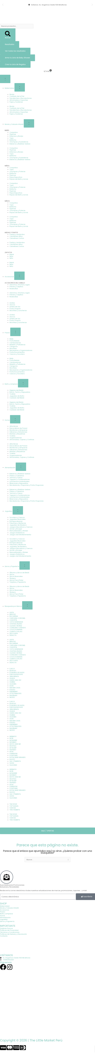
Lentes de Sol (15, 307)
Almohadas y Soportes (19, 100)
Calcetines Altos (16, 236)
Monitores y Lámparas (18, 430)
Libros (12, 574)
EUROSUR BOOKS (16, 674)
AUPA (12, 612)
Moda (12, 94)
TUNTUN (13, 808)
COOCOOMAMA (16, 629)
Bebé (12, 254)
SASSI (12, 763)
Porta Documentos (17, 352)
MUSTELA (13, 746)
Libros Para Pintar (16, 580)
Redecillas (14, 289)
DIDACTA (13, 635)
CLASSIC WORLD (16, 626)
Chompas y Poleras (17, 171)
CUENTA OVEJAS (16, 631)
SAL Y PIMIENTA (15, 761)
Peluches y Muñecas (18, 523)
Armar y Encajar (16, 529)
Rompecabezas (16, 521)
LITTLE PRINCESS (15, 693)
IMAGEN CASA (15, 688)
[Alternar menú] (5, 79)
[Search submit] (7, 34)
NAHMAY (13, 750)
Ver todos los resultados (15, 51)
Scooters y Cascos (17, 517)
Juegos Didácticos (17, 533)
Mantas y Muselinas (17, 434)
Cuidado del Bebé (17, 398)
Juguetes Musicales (17, 519)
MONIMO (13, 742)
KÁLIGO (12, 690)
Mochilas (13, 348)
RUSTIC (12, 759)
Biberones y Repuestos (19, 483)
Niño (11, 258)
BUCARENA (14, 616)
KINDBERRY (14, 691)
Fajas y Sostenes (16, 102)
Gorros (12, 305)
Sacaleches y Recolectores (21, 98)
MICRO (12, 697)
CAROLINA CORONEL (17, 618)
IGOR (11, 686)
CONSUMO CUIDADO (18, 628)
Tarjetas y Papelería (18, 582)
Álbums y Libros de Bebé (19, 573)
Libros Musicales (16, 576)
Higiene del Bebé (16, 390)
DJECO (12, 669)
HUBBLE (12, 682)
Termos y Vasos (16, 477)
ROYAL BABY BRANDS (17, 757)
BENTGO (13, 614)
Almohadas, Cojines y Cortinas (22, 439)
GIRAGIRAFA (14, 676)
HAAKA (12, 678)
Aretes (12, 303)
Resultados (9, 44)
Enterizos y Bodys (16, 136)
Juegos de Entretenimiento (20, 535)
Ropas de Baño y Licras (19, 179)
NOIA (11, 752)
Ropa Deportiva (16, 177)
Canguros (14, 346)
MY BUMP (13, 748)
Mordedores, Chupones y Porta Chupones (27, 485)
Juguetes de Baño (17, 396)
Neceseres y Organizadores (21, 350)
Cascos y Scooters (17, 354)
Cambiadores (15, 343)
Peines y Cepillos (16, 287)
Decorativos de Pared (18, 428)
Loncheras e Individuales (19, 481)
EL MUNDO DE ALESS (17, 672)
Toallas (12, 394)
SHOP (3, 903)
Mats (11, 339)
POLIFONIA (14, 755)
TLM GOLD (13, 804)
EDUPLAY (13, 671)
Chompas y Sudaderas (19, 142)
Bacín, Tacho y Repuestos (20, 392)
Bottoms (13, 140)
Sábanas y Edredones (18, 432)
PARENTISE (13, 754)
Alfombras (14, 426)
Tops (11, 138)
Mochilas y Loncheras (18, 310)
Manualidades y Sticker (19, 531)
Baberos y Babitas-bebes (20, 144)
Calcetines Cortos (17, 238)
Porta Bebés (14, 341)
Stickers (13, 578)
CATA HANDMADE (16, 622)
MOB (11, 738)
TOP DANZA (14, 806)
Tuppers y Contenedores (20, 479)
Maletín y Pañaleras (17, 345)
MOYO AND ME (15, 744)
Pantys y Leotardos (17, 234)
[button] (2, 4)
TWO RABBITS (15, 810)
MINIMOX (13, 736)
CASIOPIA (13, 620)
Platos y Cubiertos (17, 476)
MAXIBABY (13, 695)
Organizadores (16, 438)
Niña (11, 256)
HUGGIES (13, 684)
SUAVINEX (13, 765)
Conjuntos (14, 132)
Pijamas (13, 134)
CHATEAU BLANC (16, 624)
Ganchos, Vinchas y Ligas (20, 285)
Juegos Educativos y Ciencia (21, 527)
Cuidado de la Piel (17, 96)
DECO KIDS (14, 633)
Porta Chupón (15, 309)
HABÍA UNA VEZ (15, 680)
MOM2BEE (13, 740)
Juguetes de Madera (18, 525)
